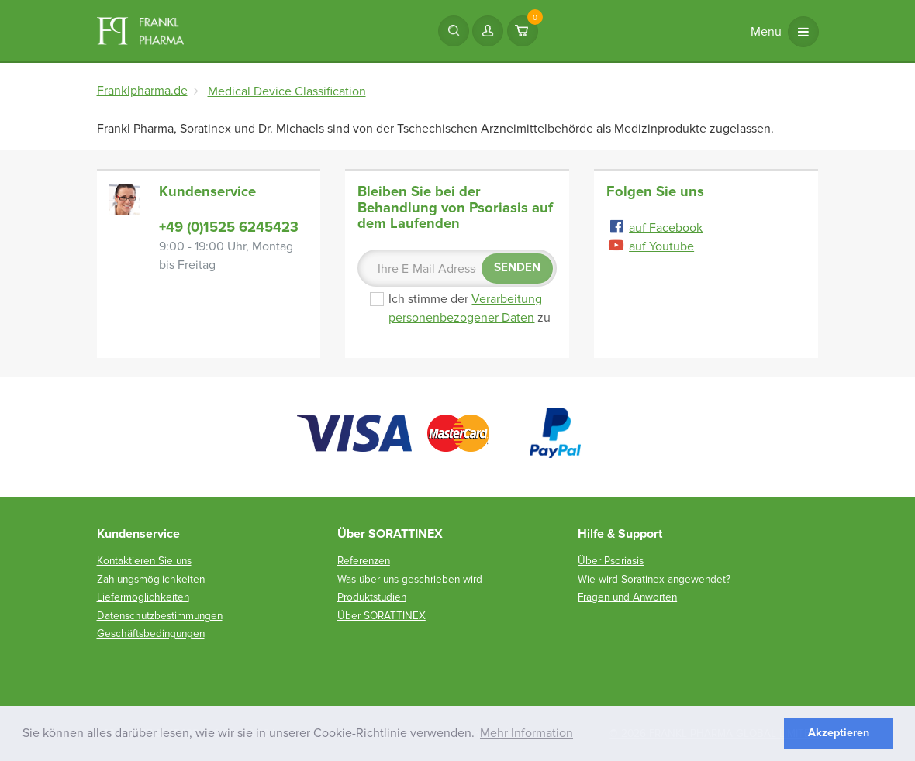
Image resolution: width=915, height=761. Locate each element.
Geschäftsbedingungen (151, 633)
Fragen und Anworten (627, 597)
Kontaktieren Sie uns (144, 560)
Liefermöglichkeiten (143, 597)
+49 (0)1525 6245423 (229, 227)
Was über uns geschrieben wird (409, 579)
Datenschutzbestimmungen (160, 615)
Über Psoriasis (611, 560)
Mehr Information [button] (526, 733)
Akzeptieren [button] (838, 732)
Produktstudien (371, 597)
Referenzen (363, 560)
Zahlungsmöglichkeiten (151, 579)
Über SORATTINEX (381, 615)
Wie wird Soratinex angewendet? (654, 579)
